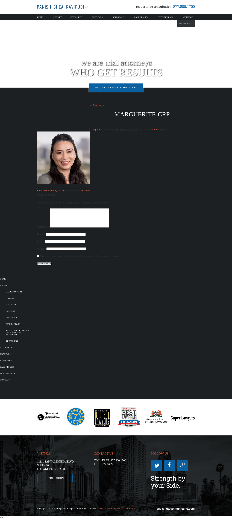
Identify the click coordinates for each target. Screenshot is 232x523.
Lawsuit (10, 315)
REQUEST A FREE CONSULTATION (116, 87)
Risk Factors (13, 328)
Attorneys (76, 17)
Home (40, 17)
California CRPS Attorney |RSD (62, 7)
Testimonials (166, 17)
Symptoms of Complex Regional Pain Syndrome (18, 336)
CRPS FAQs (97, 17)
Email (41, 245)
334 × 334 (154, 129)
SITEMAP (118, 512)
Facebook (169, 468)
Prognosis (11, 321)
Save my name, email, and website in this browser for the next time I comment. (81, 260)
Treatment (12, 345)
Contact (188, 17)
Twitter (156, 468)
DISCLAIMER (105, 512)
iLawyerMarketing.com (176, 512)
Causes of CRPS (14, 295)
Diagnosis (11, 308)
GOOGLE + (130, 512)
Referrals (118, 17)
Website (41, 252)
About (56, 17)
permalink (85, 190)
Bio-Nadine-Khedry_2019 (50, 190)
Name (41, 238)
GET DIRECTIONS (55, 481)
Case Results (141, 17)
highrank (97, 129)
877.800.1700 (184, 6)
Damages (11, 302)
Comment (43, 230)
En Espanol (186, 23)
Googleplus (182, 468)
